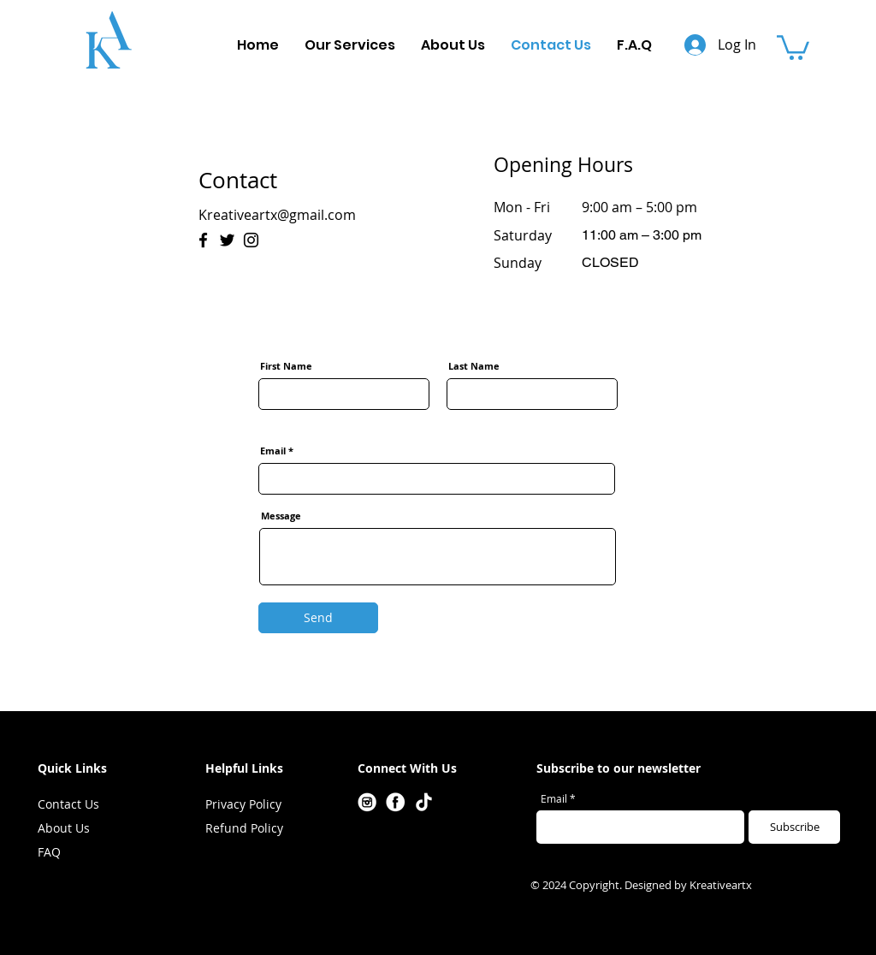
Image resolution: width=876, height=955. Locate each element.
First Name (286, 366)
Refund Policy (244, 828)
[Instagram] (251, 240)
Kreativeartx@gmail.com (277, 214)
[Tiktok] (424, 802)
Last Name (474, 366)
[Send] (318, 617)
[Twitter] (227, 240)
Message (281, 515)
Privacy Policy (243, 804)
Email (273, 450)
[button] (793, 46)
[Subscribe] (794, 827)
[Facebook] (203, 240)
